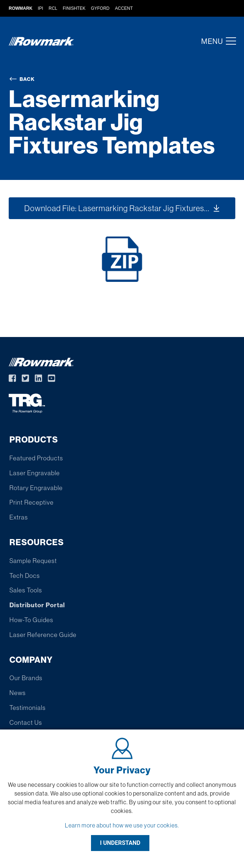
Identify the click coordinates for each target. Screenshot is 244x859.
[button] (228, 41)
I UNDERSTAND (120, 842)
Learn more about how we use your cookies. (122, 825)
